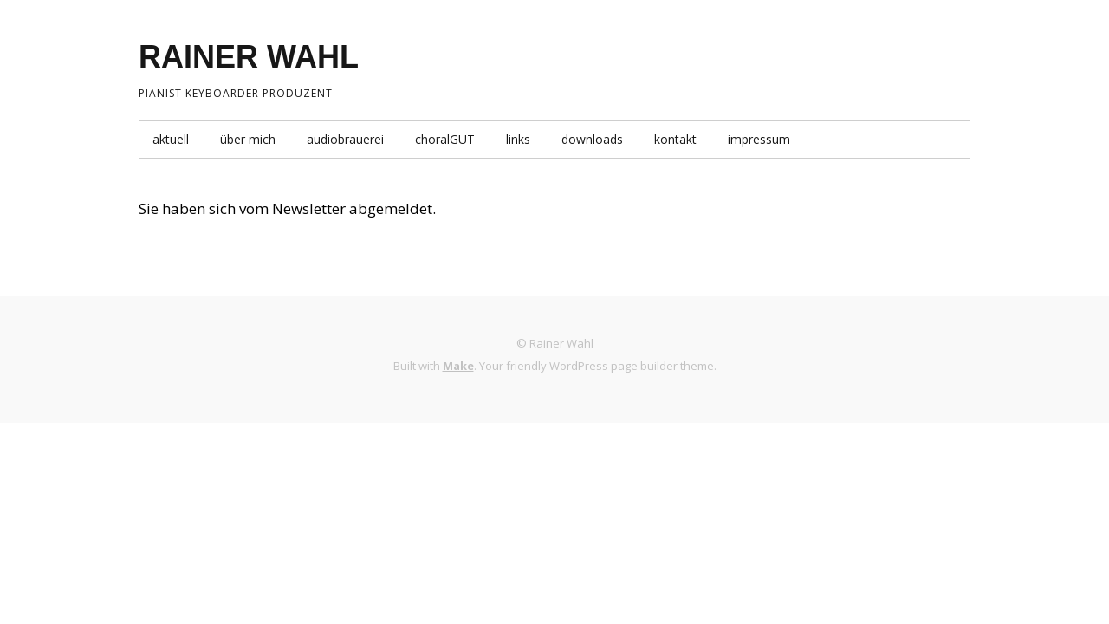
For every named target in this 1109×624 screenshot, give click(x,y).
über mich (248, 139)
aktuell (170, 139)
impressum (759, 139)
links (518, 139)
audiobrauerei (345, 139)
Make (458, 366)
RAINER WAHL (249, 57)
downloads (592, 139)
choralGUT (445, 139)
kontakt (675, 139)
